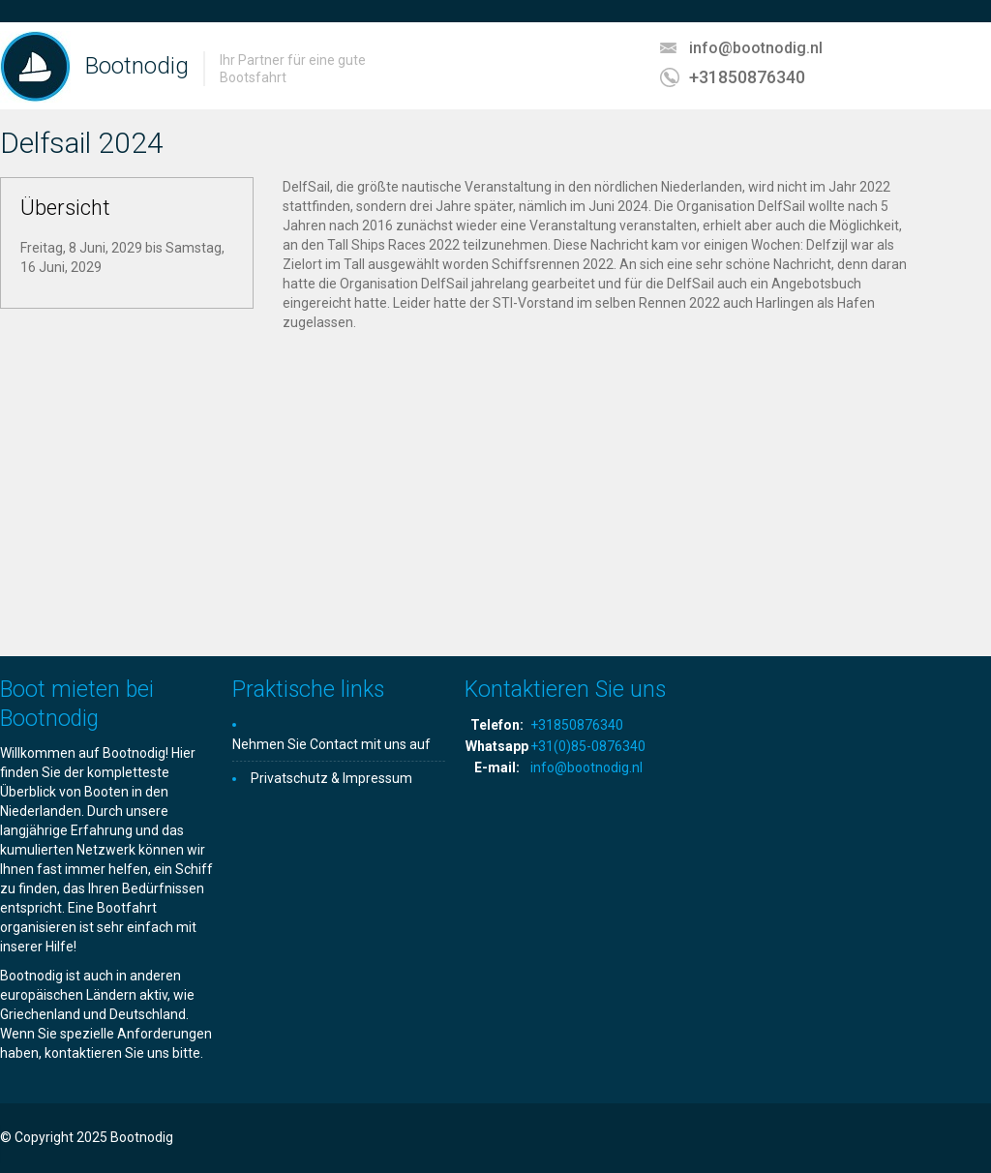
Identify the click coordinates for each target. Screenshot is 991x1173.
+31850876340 (747, 77)
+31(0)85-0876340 (588, 746)
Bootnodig (137, 65)
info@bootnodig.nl (756, 48)
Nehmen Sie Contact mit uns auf (331, 744)
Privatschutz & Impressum (331, 778)
